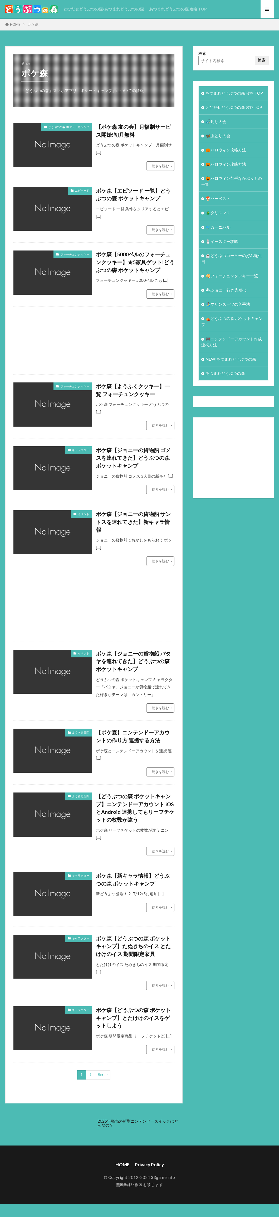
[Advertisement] (146, 340)
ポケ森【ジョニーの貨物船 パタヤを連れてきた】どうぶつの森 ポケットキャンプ (133, 661)
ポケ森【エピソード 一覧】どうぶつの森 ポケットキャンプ (133, 194)
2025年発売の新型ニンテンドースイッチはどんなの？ (137, 1123)
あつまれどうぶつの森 (225, 373)
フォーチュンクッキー (74, 254)
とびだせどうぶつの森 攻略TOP (233, 107)
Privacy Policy (149, 1164)
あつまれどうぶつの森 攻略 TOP (178, 9)
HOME (15, 24)
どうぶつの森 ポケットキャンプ (68, 127)
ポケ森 (33, 24)
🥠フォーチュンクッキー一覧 (231, 275)
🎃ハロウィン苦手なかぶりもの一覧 (231, 181)
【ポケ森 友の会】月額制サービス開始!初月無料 (133, 131)
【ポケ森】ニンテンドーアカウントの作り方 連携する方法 (133, 736)
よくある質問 (80, 732)
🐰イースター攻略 (221, 241)
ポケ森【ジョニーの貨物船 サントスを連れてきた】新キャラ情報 (133, 522)
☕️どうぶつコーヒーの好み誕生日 (231, 258)
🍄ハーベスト (217, 198)
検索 (202, 53)
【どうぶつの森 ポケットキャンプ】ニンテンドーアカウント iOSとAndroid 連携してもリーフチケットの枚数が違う (135, 808)
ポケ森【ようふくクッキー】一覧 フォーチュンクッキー (133, 390)
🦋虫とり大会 (217, 135)
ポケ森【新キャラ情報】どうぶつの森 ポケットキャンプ (133, 879)
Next (101, 1075)
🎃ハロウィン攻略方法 (225, 149)
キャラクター (80, 450)
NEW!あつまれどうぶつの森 (230, 359)
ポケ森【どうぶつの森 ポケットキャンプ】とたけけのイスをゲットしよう (133, 1018)
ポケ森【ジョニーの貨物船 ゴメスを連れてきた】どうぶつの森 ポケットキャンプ (133, 458)
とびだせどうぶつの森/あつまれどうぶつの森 (103, 9)
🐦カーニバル (217, 227)
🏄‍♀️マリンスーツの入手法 (227, 304)
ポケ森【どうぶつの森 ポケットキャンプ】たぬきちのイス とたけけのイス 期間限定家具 (133, 946)
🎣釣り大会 (215, 121)
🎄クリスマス (217, 212)
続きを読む (160, 166)
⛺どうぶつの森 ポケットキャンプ (232, 321)
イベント (83, 514)
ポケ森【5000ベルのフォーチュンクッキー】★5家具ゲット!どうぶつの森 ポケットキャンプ (135, 262)
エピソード (82, 190)
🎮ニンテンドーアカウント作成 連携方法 (231, 341)
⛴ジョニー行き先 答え (226, 290)
